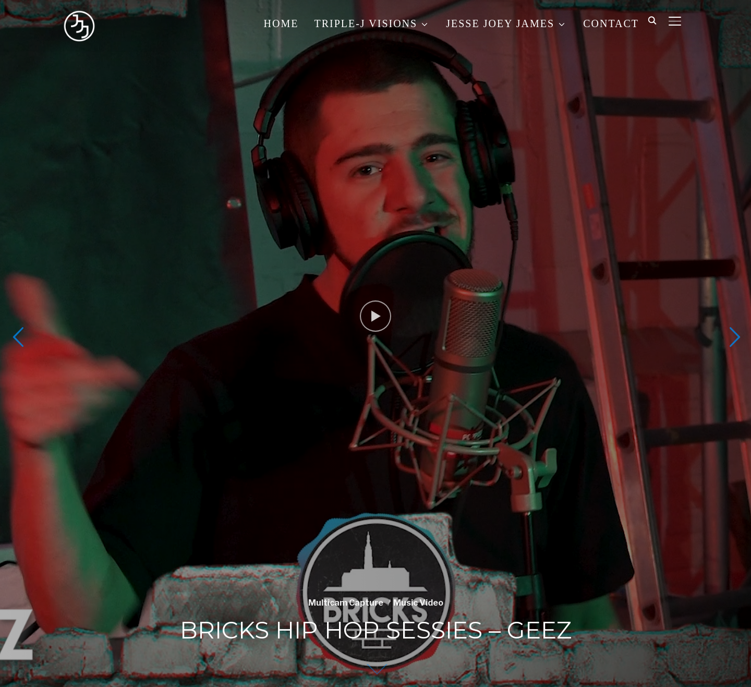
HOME (281, 23)
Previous (17, 337)
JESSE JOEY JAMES (500, 23)
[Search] (651, 19)
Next (733, 337)
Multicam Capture (345, 603)
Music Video (418, 603)
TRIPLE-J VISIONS (365, 23)
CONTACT (611, 23)
